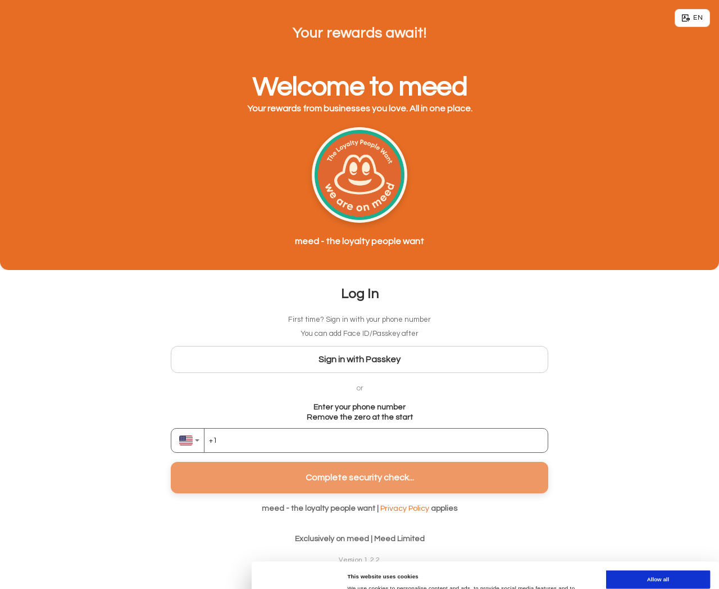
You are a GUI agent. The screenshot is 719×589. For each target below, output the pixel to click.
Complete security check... (360, 477)
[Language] (692, 18)
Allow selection (658, 550)
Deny (658, 571)
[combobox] (187, 440)
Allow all (658, 528)
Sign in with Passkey (359, 359)
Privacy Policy (404, 508)
